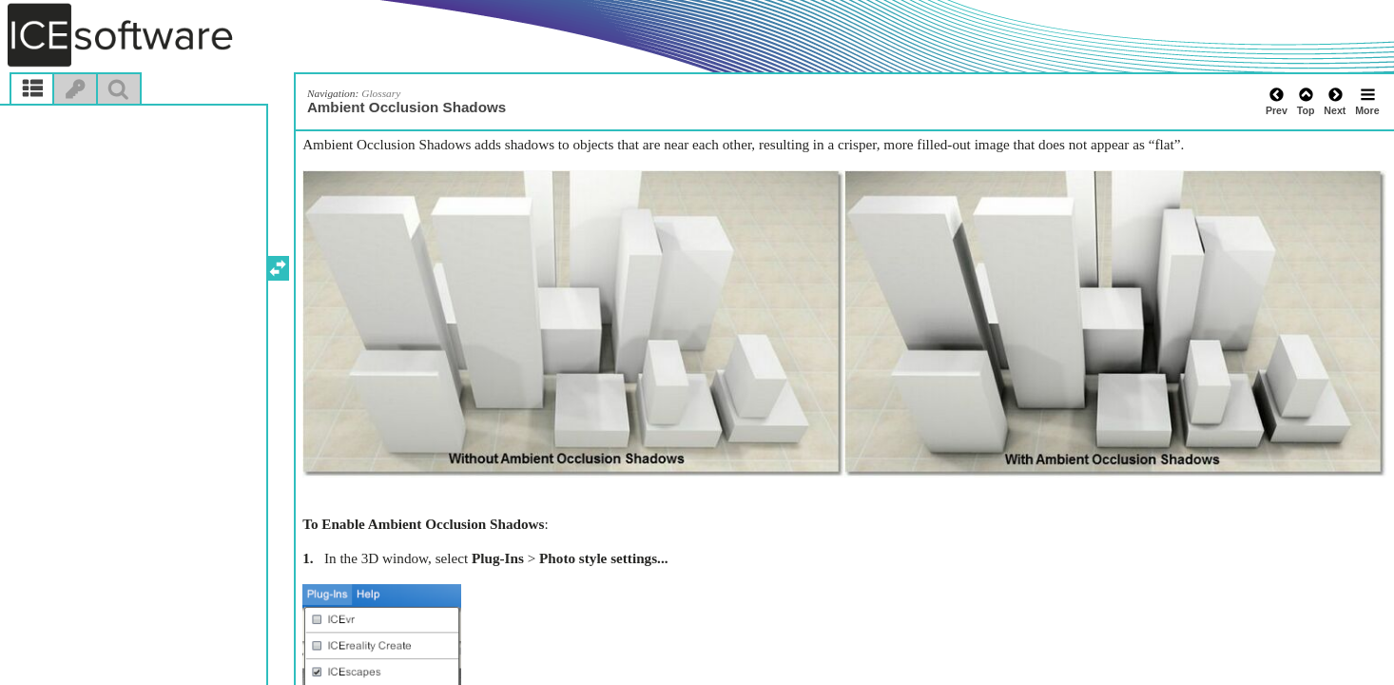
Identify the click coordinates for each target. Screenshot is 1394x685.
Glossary (380, 93)
